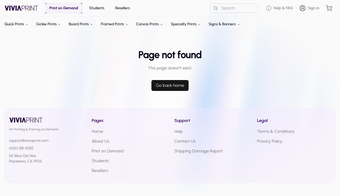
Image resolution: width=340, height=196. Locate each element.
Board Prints (81, 24)
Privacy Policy (269, 141)
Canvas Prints (149, 24)
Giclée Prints (48, 24)
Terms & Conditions (276, 131)
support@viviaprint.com (29, 140)
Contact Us (185, 141)
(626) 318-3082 (21, 148)
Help (178, 131)
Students (100, 160)
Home (97, 131)
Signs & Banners (224, 24)
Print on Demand (108, 151)
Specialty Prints (186, 24)
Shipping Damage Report (198, 151)
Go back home (170, 85)
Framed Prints (114, 24)
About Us (100, 141)
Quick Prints (16, 24)
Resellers (100, 170)
